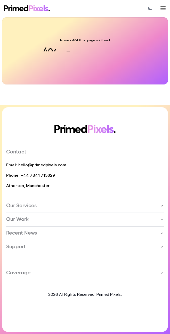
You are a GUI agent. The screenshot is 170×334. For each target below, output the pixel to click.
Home (64, 40)
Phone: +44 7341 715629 (30, 175)
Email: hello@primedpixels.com (36, 164)
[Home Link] (27, 8)
